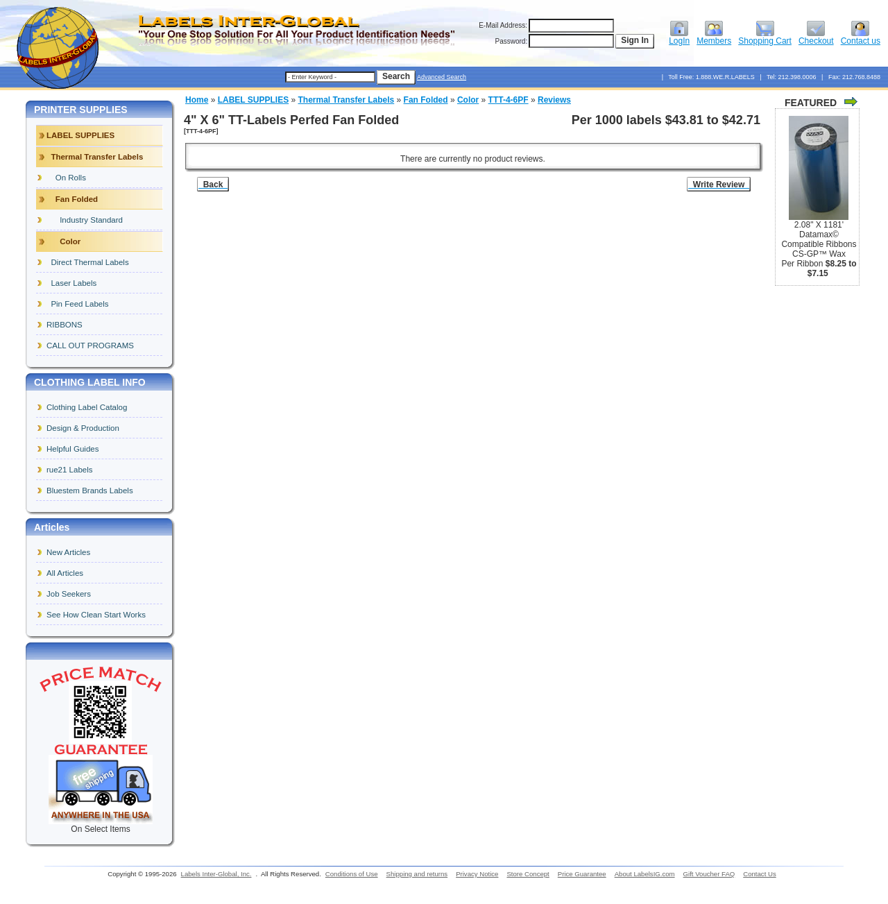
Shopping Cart (765, 37)
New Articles (68, 552)
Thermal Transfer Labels (346, 100)
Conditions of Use (351, 874)
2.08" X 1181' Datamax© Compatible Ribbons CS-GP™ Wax (818, 239)
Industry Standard (84, 220)
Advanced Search (441, 77)
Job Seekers (68, 594)
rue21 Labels (69, 470)
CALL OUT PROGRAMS (90, 345)
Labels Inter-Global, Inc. (216, 874)
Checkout (816, 37)
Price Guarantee (582, 874)
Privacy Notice (477, 874)
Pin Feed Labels (77, 304)
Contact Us (759, 874)
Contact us (860, 37)
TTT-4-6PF (508, 100)
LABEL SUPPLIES (253, 100)
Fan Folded (426, 100)
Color (468, 100)
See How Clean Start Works (96, 615)
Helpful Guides (72, 449)
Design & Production (82, 428)
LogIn (679, 37)
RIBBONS (64, 325)
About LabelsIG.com (645, 874)
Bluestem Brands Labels (89, 490)
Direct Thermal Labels (87, 262)
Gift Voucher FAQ (709, 874)
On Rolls (66, 177)
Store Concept (527, 874)
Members (714, 37)
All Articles (64, 573)
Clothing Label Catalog (86, 407)
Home (196, 100)
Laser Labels (71, 283)
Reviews (554, 100)
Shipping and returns (417, 874)
